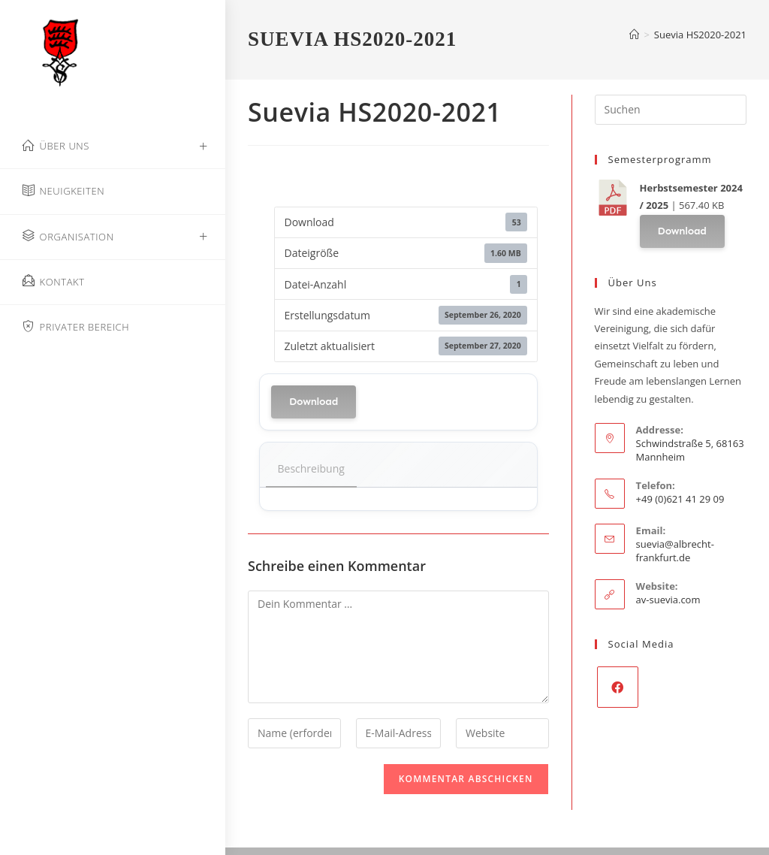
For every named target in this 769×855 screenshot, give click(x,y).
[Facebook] (617, 687)
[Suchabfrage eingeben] (670, 110)
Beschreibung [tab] (311, 468)
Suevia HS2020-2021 (700, 34)
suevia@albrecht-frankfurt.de (675, 550)
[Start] (634, 34)
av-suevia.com (668, 599)
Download (313, 401)
